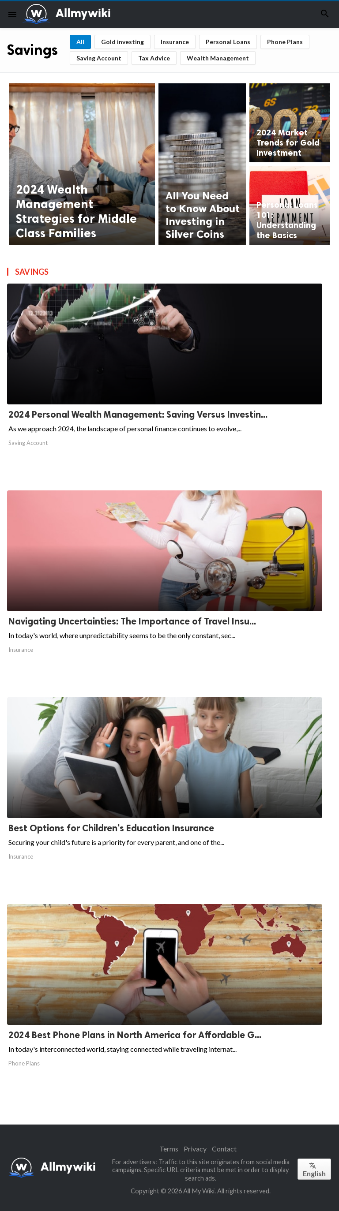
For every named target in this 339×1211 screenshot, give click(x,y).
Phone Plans (285, 41)
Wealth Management (218, 58)
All (80, 41)
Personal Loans (228, 41)
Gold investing (122, 41)
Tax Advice (154, 58)
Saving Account (98, 58)
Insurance (175, 41)
